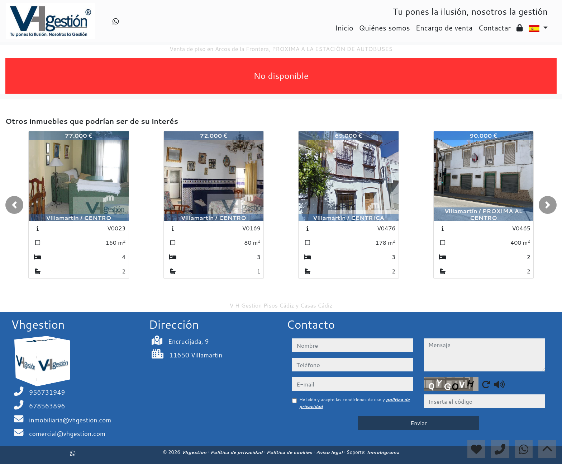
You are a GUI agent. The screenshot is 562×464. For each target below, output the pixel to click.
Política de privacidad (237, 452)
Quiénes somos (384, 28)
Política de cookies (289, 452)
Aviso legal (330, 452)
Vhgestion (194, 452)
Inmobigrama (383, 452)
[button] (14, 205)
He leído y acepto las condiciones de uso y (354, 403)
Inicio (344, 28)
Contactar (494, 28)
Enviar (418, 423)
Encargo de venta (444, 28)
